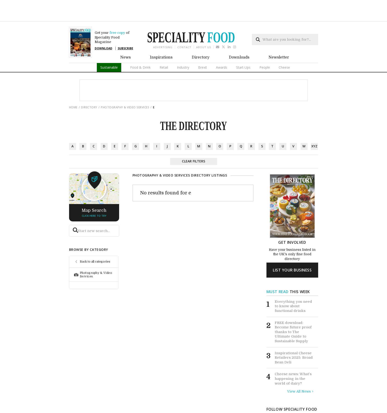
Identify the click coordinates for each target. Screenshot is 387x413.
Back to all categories (95, 245)
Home (73, 91)
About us (203, 30)
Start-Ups (243, 51)
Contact (184, 30)
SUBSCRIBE (125, 32)
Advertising (162, 30)
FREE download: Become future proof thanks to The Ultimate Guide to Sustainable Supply (293, 315)
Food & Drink (140, 51)
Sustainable (109, 51)
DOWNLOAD (103, 32)
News (125, 41)
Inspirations (161, 41)
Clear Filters (193, 144)
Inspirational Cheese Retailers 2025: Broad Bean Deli (294, 341)
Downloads (239, 41)
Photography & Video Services (125, 91)
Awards (221, 51)
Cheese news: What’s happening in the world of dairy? (293, 362)
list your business (292, 253)
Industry (183, 51)
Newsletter (279, 41)
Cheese (284, 51)
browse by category (88, 233)
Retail (164, 51)
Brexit (202, 51)
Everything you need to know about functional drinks (293, 289)
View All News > (300, 375)
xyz (314, 129)
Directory (200, 41)
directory (89, 91)
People (264, 51)
